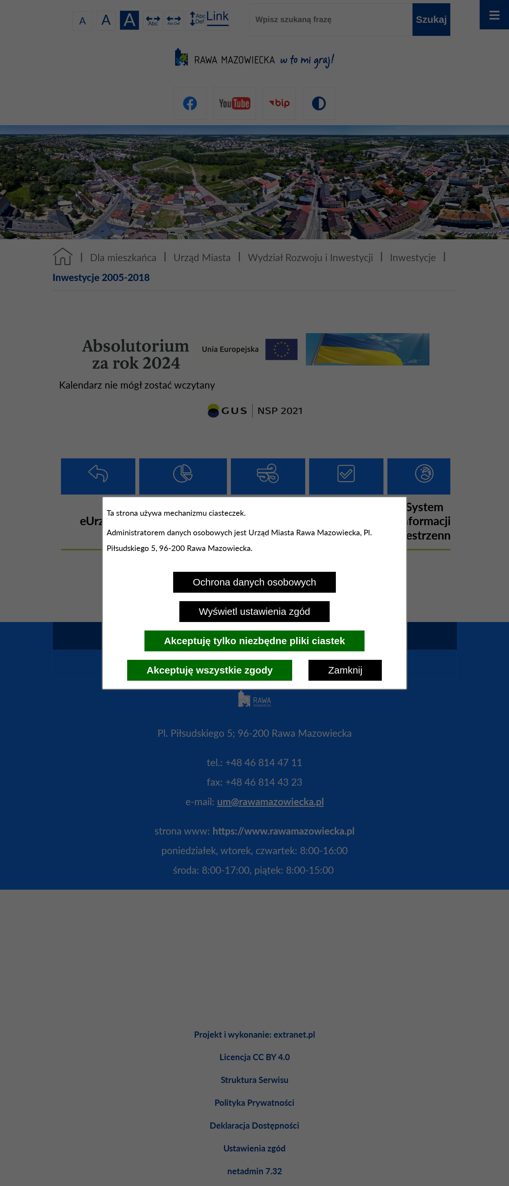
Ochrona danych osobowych (254, 582)
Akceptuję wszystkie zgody (210, 670)
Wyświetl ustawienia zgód (254, 611)
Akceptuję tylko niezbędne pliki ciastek (254, 640)
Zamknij (345, 670)
